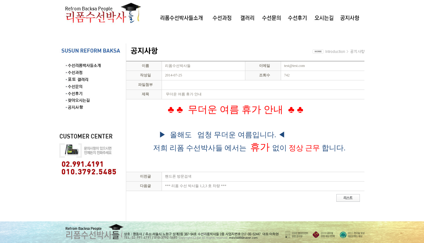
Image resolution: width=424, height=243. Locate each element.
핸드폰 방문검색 (178, 176)
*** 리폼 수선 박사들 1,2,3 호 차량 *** (195, 186)
